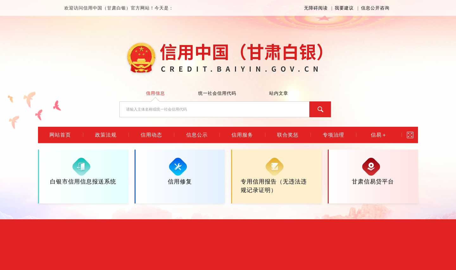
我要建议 (344, 8)
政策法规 (106, 135)
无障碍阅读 (316, 8)
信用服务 (242, 135)
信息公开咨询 (375, 8)
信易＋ (379, 135)
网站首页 (60, 135)
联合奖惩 (288, 135)
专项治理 (333, 135)
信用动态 (151, 135)
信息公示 (197, 135)
